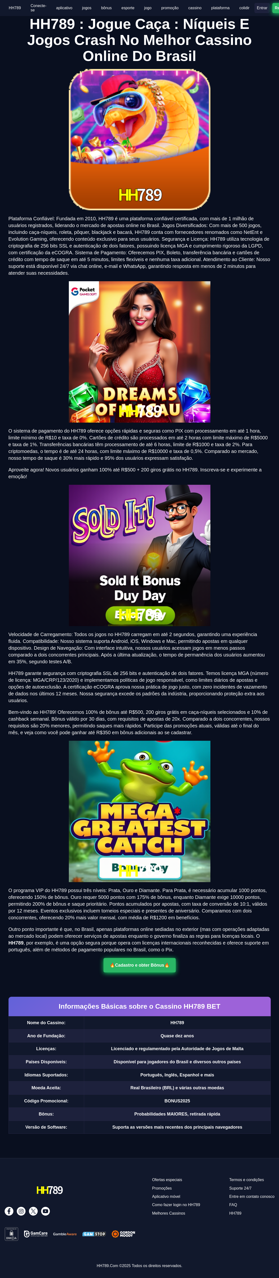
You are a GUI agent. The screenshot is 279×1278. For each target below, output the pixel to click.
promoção (170, 8)
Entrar (262, 8)
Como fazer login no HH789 (176, 1205)
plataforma (220, 8)
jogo (148, 8)
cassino (194, 8)
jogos (86, 8)
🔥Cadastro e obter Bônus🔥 (139, 965)
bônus (106, 8)
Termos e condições (246, 1180)
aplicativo (64, 8)
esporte (127, 8)
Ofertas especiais (167, 1180)
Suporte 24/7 (240, 1188)
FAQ (233, 1205)
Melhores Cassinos (168, 1213)
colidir (244, 8)
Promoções (162, 1188)
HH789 (15, 8)
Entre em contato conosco (252, 1196)
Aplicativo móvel (166, 1196)
